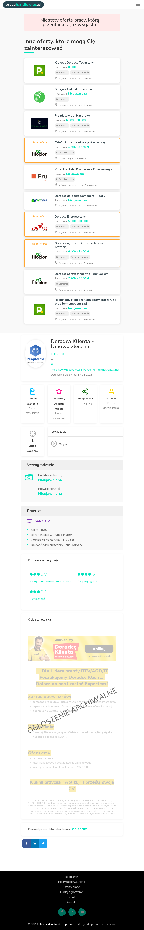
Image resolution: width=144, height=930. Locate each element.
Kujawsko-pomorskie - (73, 78)
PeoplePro (58, 354)
